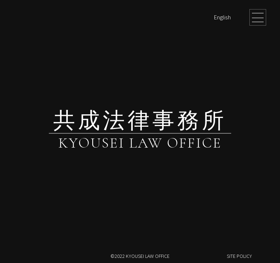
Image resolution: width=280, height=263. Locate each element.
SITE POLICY (239, 256)
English (222, 17)
